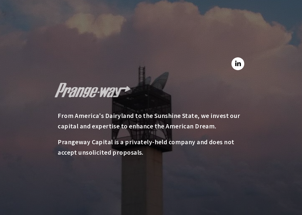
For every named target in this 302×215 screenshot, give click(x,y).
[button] (237, 63)
